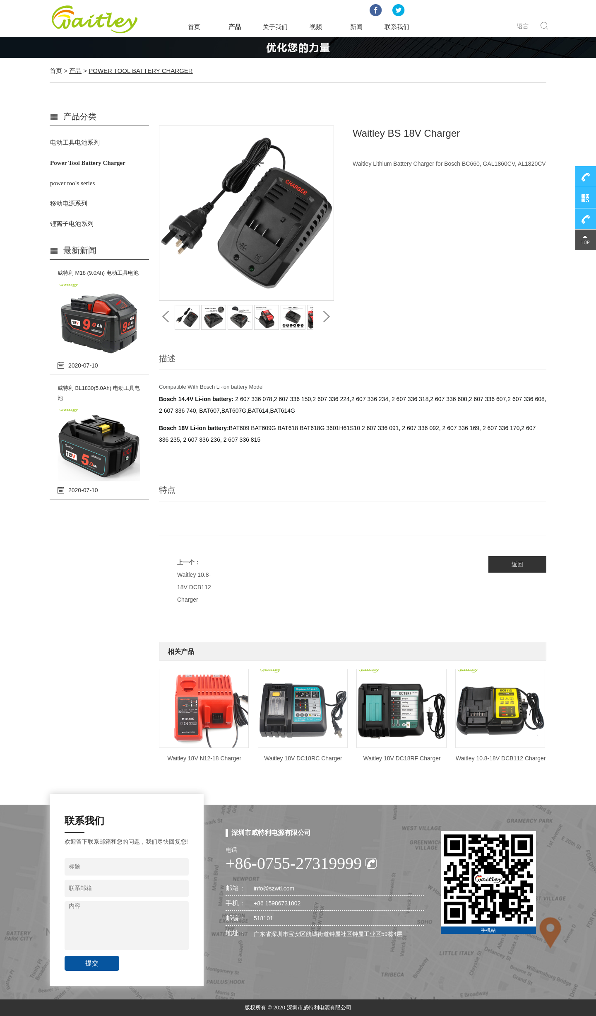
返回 (517, 564)
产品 (234, 26)
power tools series (72, 183)
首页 (194, 26)
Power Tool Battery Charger (140, 70)
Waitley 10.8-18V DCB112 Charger (194, 587)
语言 (523, 26)
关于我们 (275, 26)
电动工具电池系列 (75, 142)
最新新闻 (79, 250)
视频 (316, 26)
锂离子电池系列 (72, 223)
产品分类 (79, 116)
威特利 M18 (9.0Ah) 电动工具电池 (98, 273)
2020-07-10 (83, 365)
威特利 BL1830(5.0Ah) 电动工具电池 (99, 393)
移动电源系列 (68, 203)
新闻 (356, 26)
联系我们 (397, 26)
